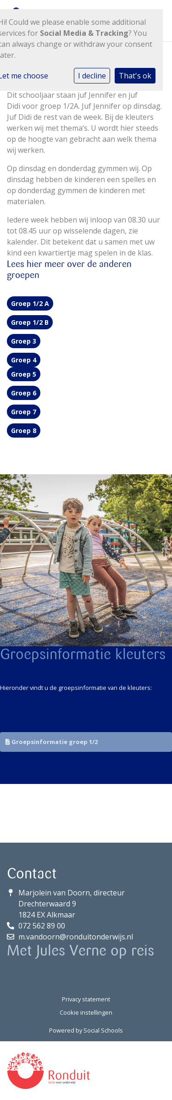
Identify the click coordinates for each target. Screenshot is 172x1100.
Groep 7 (23, 411)
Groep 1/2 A (30, 303)
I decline (92, 76)
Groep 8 (23, 430)
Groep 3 (23, 341)
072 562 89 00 (41, 926)
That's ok (135, 76)
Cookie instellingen (86, 1012)
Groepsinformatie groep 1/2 (52, 742)
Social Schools (103, 1030)
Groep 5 (23, 374)
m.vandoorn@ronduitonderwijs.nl (75, 937)
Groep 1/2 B (30, 322)
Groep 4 (23, 360)
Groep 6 (23, 393)
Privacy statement (86, 999)
